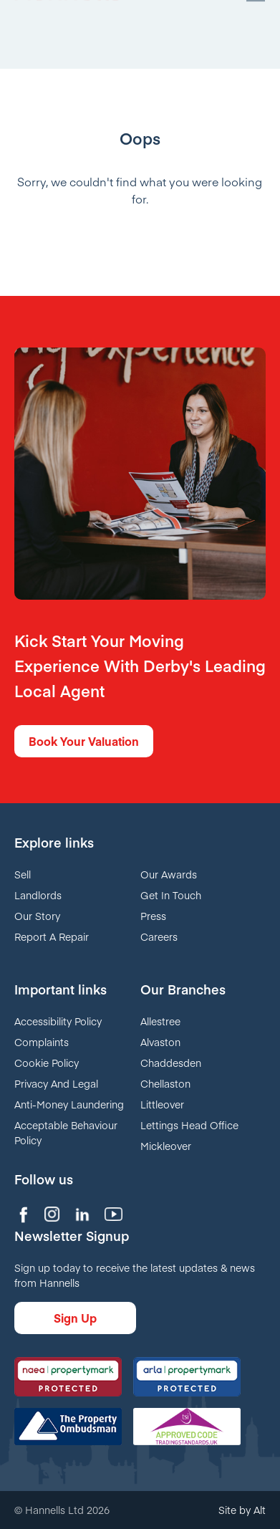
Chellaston (165, 1083)
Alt (260, 1509)
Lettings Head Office (189, 1125)
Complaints (41, 1042)
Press (153, 916)
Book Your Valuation (84, 741)
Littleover (162, 1104)
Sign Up (75, 1318)
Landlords (38, 895)
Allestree (160, 1021)
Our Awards (168, 874)
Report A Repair (51, 936)
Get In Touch (170, 895)
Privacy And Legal (56, 1083)
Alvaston (160, 1042)
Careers (159, 936)
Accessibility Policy (58, 1021)
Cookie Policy (46, 1062)
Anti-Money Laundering (69, 1104)
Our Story (37, 916)
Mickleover (165, 1146)
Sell (22, 874)
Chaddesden (170, 1062)
